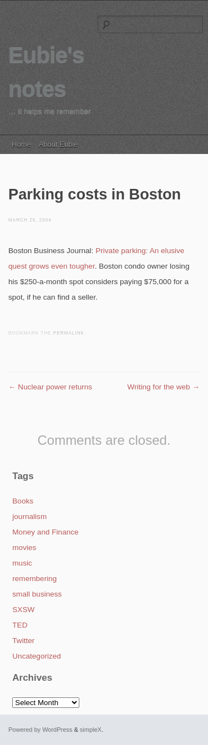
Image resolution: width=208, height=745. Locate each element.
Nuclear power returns (50, 387)
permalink (68, 333)
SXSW (23, 609)
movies (24, 547)
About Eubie (58, 144)
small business (37, 594)
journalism (29, 516)
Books (22, 501)
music (22, 563)
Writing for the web (164, 387)
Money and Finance (45, 532)
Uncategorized (36, 656)
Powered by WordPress (40, 729)
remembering (34, 578)
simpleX (91, 729)
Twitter (23, 640)
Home (21, 144)
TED (19, 625)
